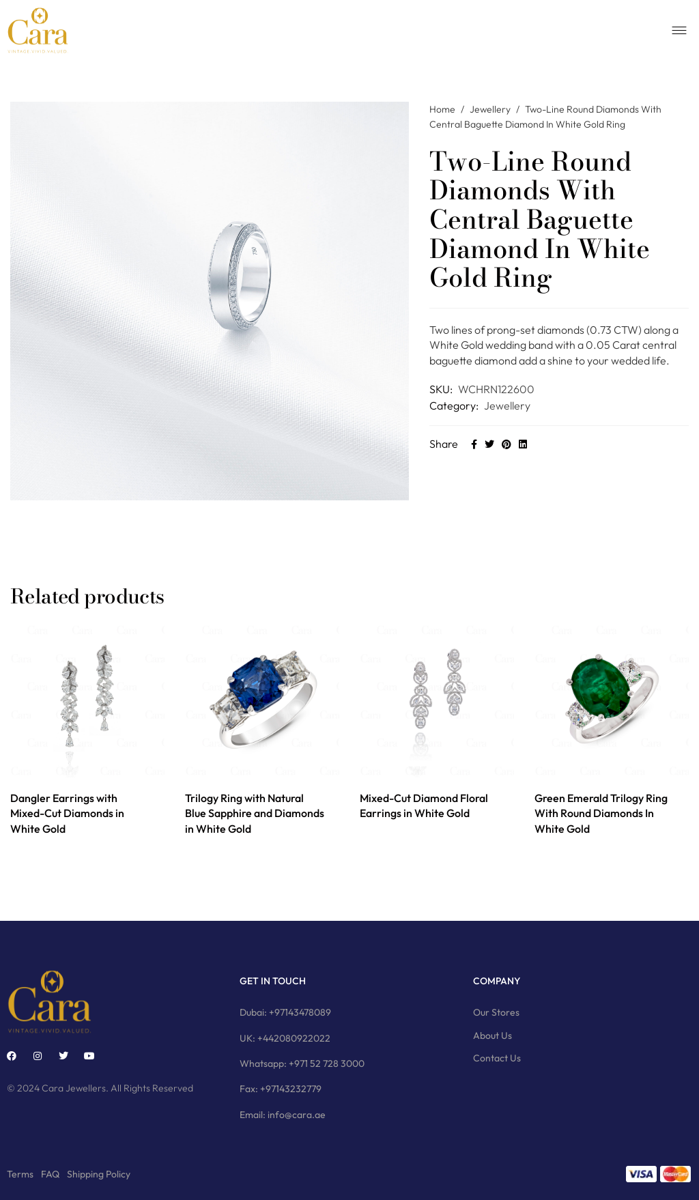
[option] (87, 731)
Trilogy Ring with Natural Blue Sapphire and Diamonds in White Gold (254, 813)
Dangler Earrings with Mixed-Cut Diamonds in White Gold (67, 813)
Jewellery (490, 109)
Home (442, 109)
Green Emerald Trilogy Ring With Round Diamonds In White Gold (601, 813)
